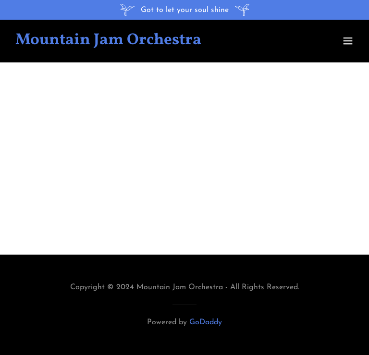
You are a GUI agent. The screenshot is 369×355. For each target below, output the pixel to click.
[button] (347, 40)
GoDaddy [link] (205, 322)
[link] (108, 42)
